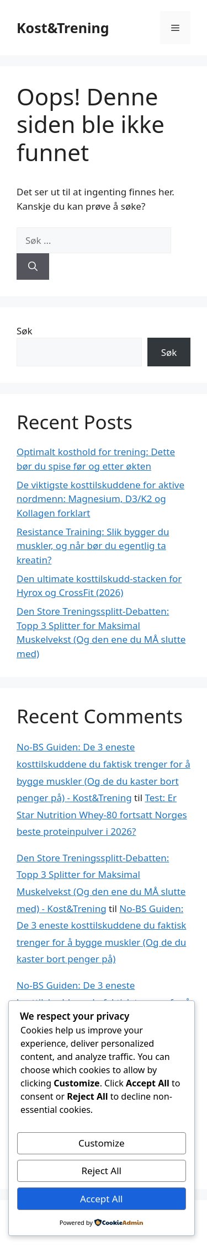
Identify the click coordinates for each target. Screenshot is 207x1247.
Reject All (102, 1170)
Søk (25, 330)
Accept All (101, 1198)
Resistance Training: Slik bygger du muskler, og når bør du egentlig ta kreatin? (93, 545)
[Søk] (33, 266)
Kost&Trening (63, 27)
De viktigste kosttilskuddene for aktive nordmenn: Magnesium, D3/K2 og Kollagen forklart (100, 498)
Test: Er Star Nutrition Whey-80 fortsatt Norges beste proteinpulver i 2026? (102, 814)
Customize (101, 1143)
